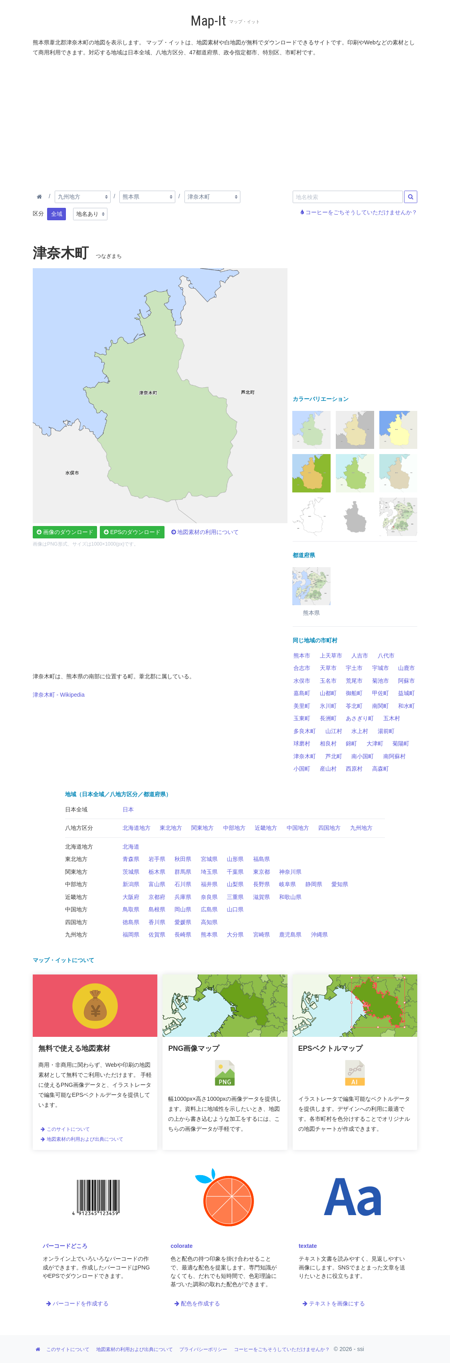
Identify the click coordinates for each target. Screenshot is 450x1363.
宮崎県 (261, 934)
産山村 (328, 768)
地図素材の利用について (205, 532)
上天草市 (331, 655)
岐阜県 (287, 884)
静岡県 (313, 884)
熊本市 (301, 655)
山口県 (235, 909)
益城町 (406, 693)
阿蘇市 (406, 681)
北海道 (131, 846)
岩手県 (157, 859)
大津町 (375, 743)
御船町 (354, 693)
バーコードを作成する (77, 1303)
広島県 (209, 909)
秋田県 (182, 859)
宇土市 (354, 668)
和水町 (406, 706)
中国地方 (298, 828)
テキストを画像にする (334, 1303)
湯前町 (386, 731)
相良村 (328, 743)
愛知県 (339, 884)
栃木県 (157, 872)
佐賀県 (157, 934)
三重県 (235, 897)
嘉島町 (301, 693)
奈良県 (209, 897)
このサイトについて (65, 1129)
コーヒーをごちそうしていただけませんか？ (359, 212)
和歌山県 (290, 897)
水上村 (359, 731)
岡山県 (182, 909)
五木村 (391, 718)
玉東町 (301, 718)
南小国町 (362, 756)
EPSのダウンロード (132, 532)
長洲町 (328, 718)
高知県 (209, 922)
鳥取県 (131, 909)
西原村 (354, 768)
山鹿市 (406, 668)
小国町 (301, 768)
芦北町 (333, 756)
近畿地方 (266, 828)
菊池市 (380, 681)
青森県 (131, 859)
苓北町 (354, 706)
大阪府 (131, 897)
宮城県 (209, 859)
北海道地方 (137, 828)
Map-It (208, 21)
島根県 (157, 909)
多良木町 (304, 731)
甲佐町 (380, 693)
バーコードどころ (65, 1246)
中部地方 (234, 828)
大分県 (235, 934)
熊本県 (209, 934)
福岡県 (131, 934)
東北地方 (171, 828)
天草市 (328, 668)
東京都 (261, 872)
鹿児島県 (290, 934)
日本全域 (76, 809)
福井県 (209, 884)
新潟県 (131, 884)
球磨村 (301, 743)
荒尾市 (354, 681)
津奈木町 (304, 756)
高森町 (380, 768)
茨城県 (131, 872)
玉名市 (328, 681)
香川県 (157, 922)
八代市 (386, 655)
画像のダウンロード (65, 532)
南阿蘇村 (394, 756)
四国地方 (329, 828)
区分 (38, 213)
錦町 (351, 743)
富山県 (157, 884)
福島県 (261, 859)
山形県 (235, 859)
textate (308, 1246)
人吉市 (359, 655)
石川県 (182, 884)
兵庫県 (182, 897)
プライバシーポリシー (203, 1349)
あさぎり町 (360, 718)
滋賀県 (261, 897)
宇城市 (380, 668)
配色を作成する (197, 1303)
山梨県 (235, 884)
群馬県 (182, 872)
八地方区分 (79, 828)
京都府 (157, 897)
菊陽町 (401, 743)
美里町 (301, 706)
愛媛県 (182, 922)
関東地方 (202, 828)
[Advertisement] (225, 122)
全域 (56, 214)
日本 (128, 809)
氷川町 (328, 706)
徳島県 (131, 922)
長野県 (261, 884)
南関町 (380, 706)
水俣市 (301, 681)
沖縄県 (319, 934)
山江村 (333, 731)
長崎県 (182, 934)
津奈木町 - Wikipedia (59, 694)
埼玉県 (209, 872)
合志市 (301, 668)
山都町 (328, 693)
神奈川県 (290, 872)
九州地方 (361, 828)
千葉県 (235, 872)
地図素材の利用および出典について (82, 1139)
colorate (181, 1246)
